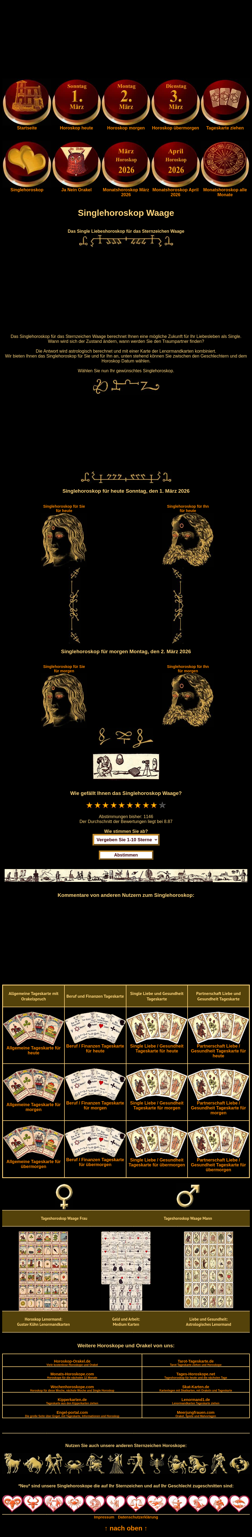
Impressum (104, 1517)
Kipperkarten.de (72, 1401)
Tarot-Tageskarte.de (195, 1362)
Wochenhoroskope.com (72, 1388)
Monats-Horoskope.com (72, 1375)
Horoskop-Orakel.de (72, 1362)
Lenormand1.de (195, 1401)
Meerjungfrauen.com (196, 1414)
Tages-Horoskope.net (195, 1375)
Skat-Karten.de (195, 1388)
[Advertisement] (126, 40)
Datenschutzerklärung (138, 1517)
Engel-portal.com (72, 1414)
